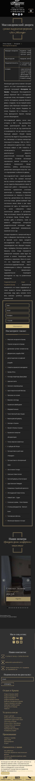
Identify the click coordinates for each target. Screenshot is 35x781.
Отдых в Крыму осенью (11, 699)
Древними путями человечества (18, 349)
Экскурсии (17, 44)
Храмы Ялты (11, 372)
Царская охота (12, 381)
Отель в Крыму (7, 44)
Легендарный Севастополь (16, 493)
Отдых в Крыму (11, 690)
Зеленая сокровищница (15, 386)
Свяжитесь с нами (12, 747)
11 (25, 607)
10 (23, 607)
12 (27, 607)
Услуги (6, 743)
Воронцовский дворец (15, 418)
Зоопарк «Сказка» (13, 423)
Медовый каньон (13, 409)
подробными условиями (25, 771)
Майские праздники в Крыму (13, 701)
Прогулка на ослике (14, 395)
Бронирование (9, 741)
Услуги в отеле (10, 712)
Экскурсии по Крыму (10, 707)
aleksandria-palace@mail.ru (14, 662)
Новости (6, 708)
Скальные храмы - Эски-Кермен (18, 502)
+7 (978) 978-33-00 (17, 12)
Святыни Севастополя (15, 474)
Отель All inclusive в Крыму (12, 718)
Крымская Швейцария (15, 404)
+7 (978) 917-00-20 (17, 9)
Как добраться (8, 750)
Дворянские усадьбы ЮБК (16, 353)
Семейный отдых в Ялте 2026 (13, 719)
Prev (3, 580)
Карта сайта (8, 758)
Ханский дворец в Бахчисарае (17, 479)
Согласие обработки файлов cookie (15, 756)
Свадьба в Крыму (9, 727)
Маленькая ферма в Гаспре (16, 521)
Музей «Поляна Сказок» (15, 428)
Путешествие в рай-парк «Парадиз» (15, 453)
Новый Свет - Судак (14, 497)
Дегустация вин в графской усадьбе (16, 360)
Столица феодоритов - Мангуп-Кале (17, 509)
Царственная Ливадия (15, 483)
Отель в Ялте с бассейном (12, 723)
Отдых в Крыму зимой (11, 694)
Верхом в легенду (13, 400)
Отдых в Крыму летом (11, 696)
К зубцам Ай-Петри (14, 446)
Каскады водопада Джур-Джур (17, 376)
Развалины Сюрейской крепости (18, 488)
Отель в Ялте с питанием (12, 725)
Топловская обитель (14, 516)
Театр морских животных (16, 442)
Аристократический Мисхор (17, 390)
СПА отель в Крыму (10, 721)
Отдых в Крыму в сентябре (12, 703)
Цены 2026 (7, 740)
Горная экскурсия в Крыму (16, 344)
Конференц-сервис (10, 730)
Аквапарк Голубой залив (12, 705)
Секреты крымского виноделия (17, 367)
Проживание (9, 734)
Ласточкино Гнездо (14, 469)
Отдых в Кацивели (10, 697)
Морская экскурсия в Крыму (16, 339)
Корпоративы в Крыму (11, 729)
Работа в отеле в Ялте (11, 760)
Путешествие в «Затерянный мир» (17, 462)
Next (28, 580)
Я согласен (5, 773)
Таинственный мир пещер (16, 414)
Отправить (7, 684)
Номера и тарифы (10, 738)
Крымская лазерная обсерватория (14, 435)
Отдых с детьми (9, 716)
